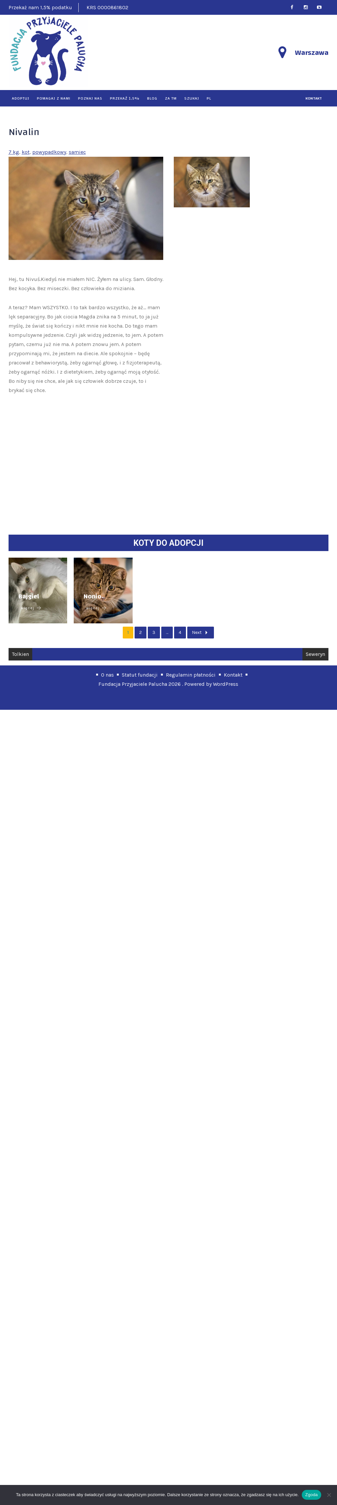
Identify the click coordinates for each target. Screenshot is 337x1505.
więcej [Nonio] (232, 1403)
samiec (77, 152)
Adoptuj (20, 98)
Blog (152, 98)
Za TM (171, 98)
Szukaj (191, 98)
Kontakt (233, 1470)
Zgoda (311, 1494)
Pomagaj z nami (53, 98)
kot (26, 152)
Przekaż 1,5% (125, 98)
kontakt (313, 98)
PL (209, 98)
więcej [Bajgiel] (31, 1403)
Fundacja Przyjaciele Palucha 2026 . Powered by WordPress (168, 1479)
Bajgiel (28, 1391)
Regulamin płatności (191, 1470)
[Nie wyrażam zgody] (328, 1495)
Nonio (229, 1391)
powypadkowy (49, 152)
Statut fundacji (140, 1470)
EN (321, 9)
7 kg (14, 152)
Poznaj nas (90, 98)
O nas (107, 1470)
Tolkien (20, 1449)
